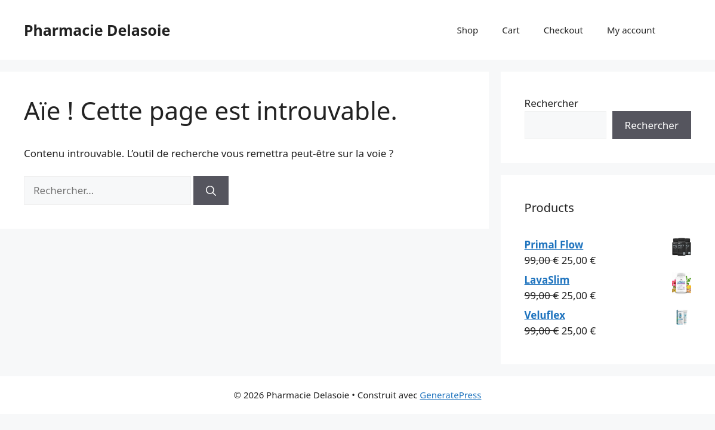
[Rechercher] (211, 190)
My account (631, 30)
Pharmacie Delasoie (97, 30)
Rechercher (551, 103)
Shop (467, 30)
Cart (511, 30)
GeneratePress (450, 395)
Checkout (563, 30)
